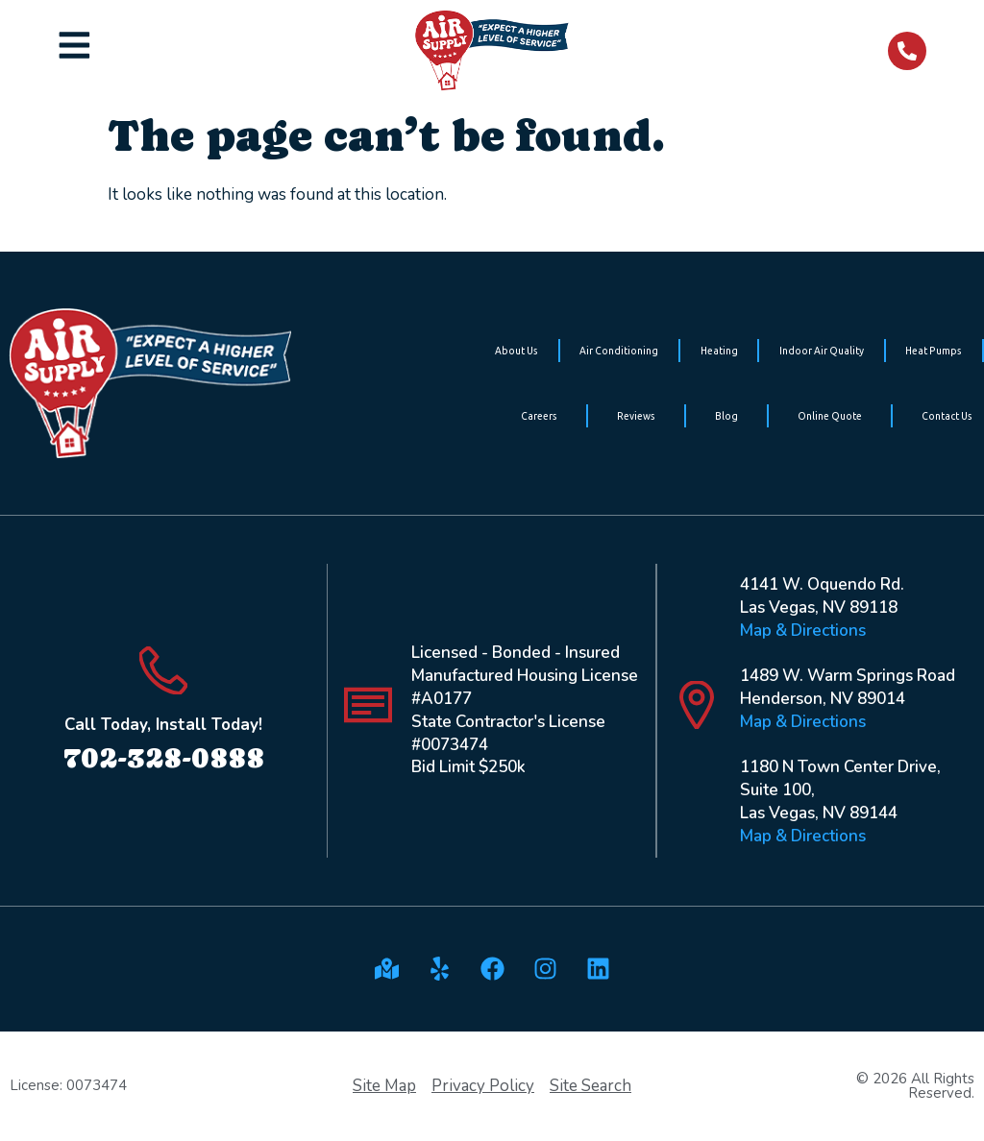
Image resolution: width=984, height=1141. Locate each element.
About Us (516, 350)
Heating (719, 350)
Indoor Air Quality (821, 350)
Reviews (636, 416)
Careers (539, 416)
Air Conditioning (618, 350)
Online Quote (830, 416)
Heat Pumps (933, 350)
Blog (726, 416)
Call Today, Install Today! (163, 725)
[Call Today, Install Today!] (163, 670)
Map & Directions (803, 630)
